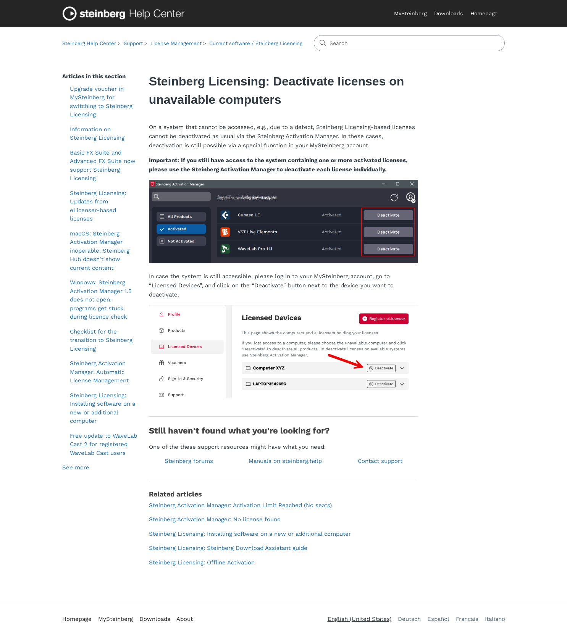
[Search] (409, 43)
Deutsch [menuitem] (409, 619)
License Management (176, 43)
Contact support (380, 461)
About (184, 619)
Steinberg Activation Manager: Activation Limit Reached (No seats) (240, 505)
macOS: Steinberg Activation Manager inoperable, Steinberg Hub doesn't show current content (99, 250)
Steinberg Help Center (89, 43)
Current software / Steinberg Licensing (255, 43)
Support (133, 43)
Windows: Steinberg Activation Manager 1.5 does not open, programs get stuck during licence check (101, 299)
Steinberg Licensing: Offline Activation (202, 562)
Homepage (484, 13)
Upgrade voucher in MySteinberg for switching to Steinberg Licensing (101, 101)
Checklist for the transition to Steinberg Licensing (101, 340)
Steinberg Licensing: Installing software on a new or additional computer (102, 408)
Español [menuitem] (438, 619)
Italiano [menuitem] (495, 619)
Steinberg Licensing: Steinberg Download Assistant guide (228, 548)
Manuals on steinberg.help (285, 461)
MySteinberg (410, 13)
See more (75, 467)
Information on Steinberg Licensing (97, 134)
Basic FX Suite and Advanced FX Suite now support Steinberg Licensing (103, 165)
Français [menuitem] (467, 619)
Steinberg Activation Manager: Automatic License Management (99, 372)
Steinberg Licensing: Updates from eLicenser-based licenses (98, 206)
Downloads (448, 13)
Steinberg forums (189, 461)
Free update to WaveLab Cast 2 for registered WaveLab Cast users (103, 444)
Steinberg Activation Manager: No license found (215, 519)
